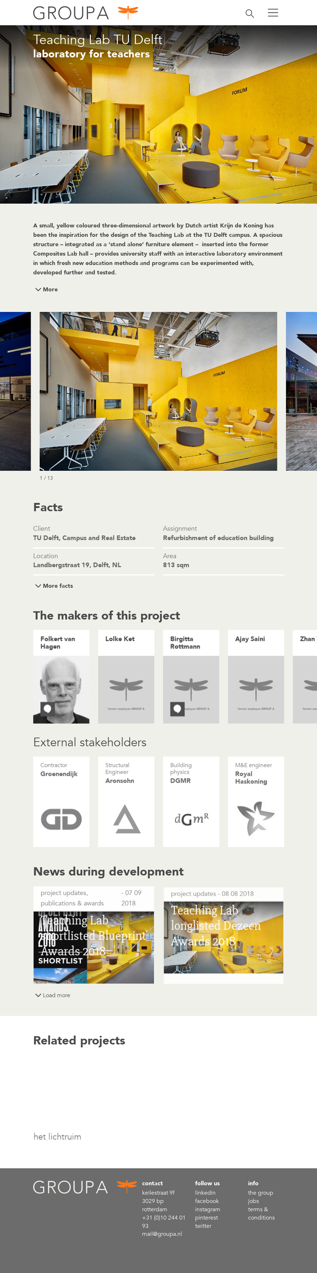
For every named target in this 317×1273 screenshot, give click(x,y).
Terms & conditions (261, 1213)
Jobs (253, 1201)
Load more (56, 995)
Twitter (203, 1226)
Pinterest (206, 1218)
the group (260, 1193)
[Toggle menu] (273, 12)
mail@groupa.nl (162, 1234)
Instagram (207, 1209)
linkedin (205, 1193)
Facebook (207, 1201)
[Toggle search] (249, 12)
